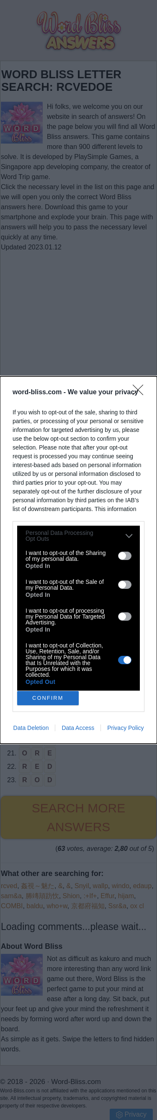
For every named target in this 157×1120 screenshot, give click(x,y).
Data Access (78, 727)
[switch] (124, 556)
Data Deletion (31, 727)
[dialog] (78, 560)
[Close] (141, 393)
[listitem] (78, 536)
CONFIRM (48, 698)
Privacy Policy (125, 727)
